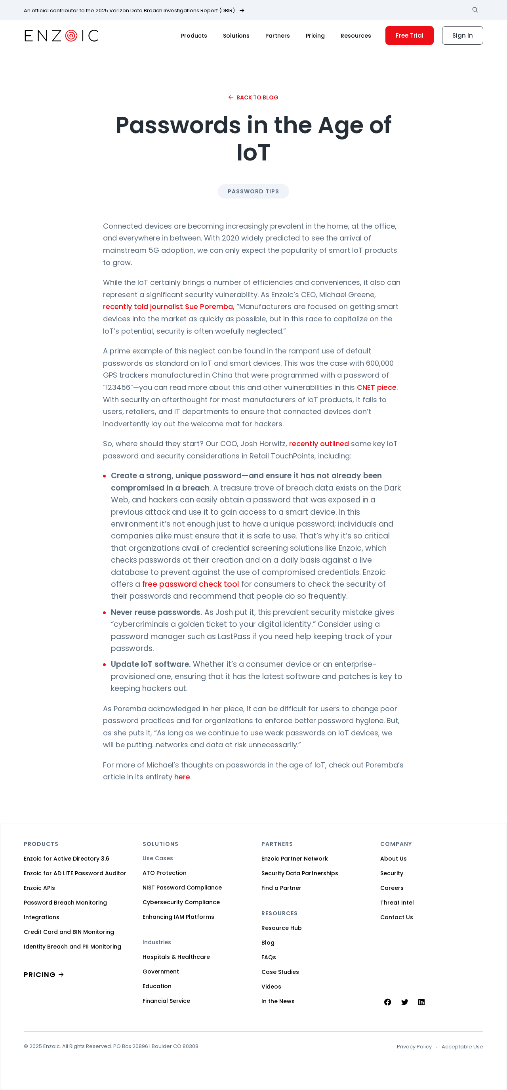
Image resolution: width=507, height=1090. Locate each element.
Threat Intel (397, 902)
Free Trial (409, 35)
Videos (271, 986)
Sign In (462, 35)
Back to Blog (257, 97)
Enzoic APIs (39, 888)
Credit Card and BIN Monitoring (69, 932)
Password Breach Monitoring (65, 902)
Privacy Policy (414, 1047)
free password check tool (190, 584)
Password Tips (253, 191)
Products (194, 36)
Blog (267, 942)
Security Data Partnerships (299, 873)
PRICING (40, 974)
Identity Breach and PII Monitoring (72, 946)
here (182, 777)
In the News (278, 1001)
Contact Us (396, 917)
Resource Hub (281, 928)
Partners (277, 36)
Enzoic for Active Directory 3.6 (66, 858)
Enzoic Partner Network (294, 858)
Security (391, 873)
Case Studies (280, 972)
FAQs (268, 957)
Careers (392, 888)
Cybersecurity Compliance (181, 902)
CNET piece (376, 387)
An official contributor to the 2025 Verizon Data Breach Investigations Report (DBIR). (130, 11)
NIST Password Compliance (182, 887)
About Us (393, 858)
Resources (356, 36)
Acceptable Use (462, 1047)
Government (161, 971)
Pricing (315, 36)
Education (157, 986)
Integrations (41, 917)
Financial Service (166, 1001)
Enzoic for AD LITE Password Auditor (75, 873)
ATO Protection (165, 873)
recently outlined (319, 444)
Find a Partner (281, 888)
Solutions (236, 36)
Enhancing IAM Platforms (178, 917)
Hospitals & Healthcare (176, 957)
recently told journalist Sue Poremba (168, 306)
